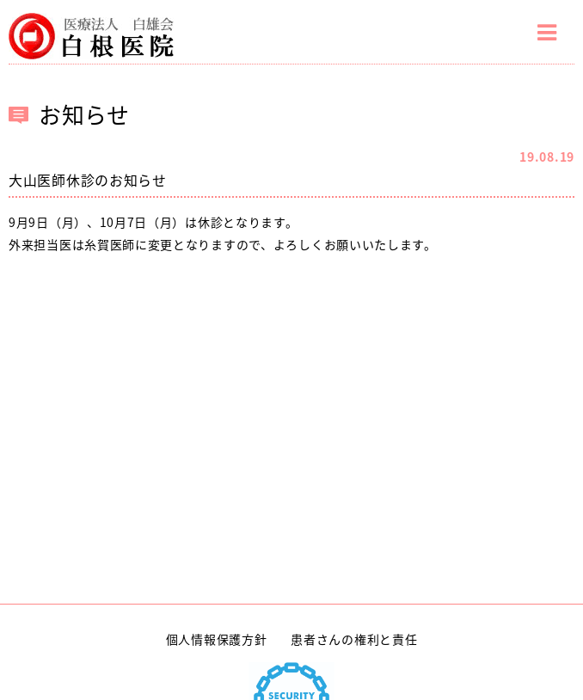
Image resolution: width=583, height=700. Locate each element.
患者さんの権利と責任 (354, 639)
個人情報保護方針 (216, 639)
